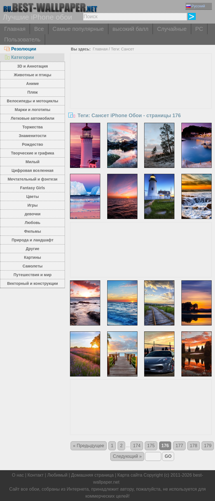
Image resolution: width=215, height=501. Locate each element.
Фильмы (32, 231)
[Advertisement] (141, 95)
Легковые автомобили (32, 118)
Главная (14, 29)
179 (208, 445)
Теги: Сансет (122, 49)
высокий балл (130, 29)
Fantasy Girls (32, 188)
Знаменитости (32, 135)
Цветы (32, 196)
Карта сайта (129, 475)
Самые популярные (78, 29)
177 (179, 445)
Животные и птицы (32, 75)
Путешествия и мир (32, 275)
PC (199, 29)
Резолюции (20, 49)
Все (39, 29)
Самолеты (32, 266)
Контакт (35, 475)
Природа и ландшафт (32, 240)
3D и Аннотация (32, 66)
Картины (32, 257)
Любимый (57, 475)
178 (193, 445)
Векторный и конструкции (32, 283)
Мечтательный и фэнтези (32, 179)
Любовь (32, 222)
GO (168, 456)
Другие (32, 248)
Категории (19, 57)
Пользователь (22, 39)
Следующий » (127, 456)
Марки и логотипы (32, 109)
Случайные (171, 29)
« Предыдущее (88, 445)
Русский (195, 6)
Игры (32, 205)
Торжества (32, 127)
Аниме (32, 83)
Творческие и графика (32, 153)
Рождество (32, 144)
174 (137, 445)
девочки (33, 214)
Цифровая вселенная (32, 170)
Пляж (32, 92)
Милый (32, 162)
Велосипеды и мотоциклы (32, 101)
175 (151, 445)
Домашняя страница (92, 475)
